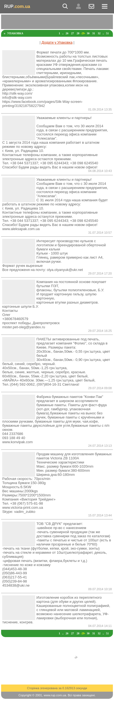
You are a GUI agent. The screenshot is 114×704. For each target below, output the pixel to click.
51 (107, 33)
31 (93, 33)
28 (78, 33)
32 (99, 33)
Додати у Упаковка (57, 42)
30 (88, 33)
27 (72, 33)
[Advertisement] (57, 21)
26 (67, 33)
